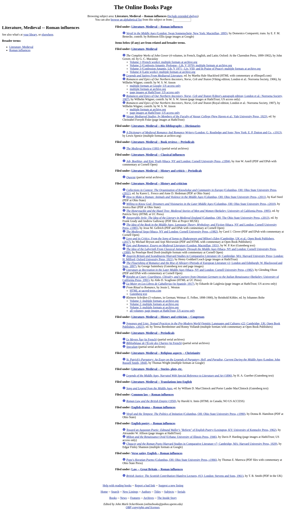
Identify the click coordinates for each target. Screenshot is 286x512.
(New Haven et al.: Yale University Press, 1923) (196, 116)
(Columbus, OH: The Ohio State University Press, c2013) (197, 217)
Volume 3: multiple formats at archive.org (154, 307)
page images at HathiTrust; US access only (155, 92)
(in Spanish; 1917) (160, 283)
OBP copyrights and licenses (142, 507)
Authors (146, 491)
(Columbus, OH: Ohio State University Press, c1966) (171, 459)
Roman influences (19, 50)
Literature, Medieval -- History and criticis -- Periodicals (166, 170)
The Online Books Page (143, 7)
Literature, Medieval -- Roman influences (157, 26)
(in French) (141, 339)
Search (115, 491)
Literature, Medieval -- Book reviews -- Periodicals (162, 141)
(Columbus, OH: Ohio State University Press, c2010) (201, 203)
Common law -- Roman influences (152, 394)
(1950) (151, 401)
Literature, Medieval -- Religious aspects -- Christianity (165, 353)
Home (104, 491)
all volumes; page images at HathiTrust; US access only (162, 310)
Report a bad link (145, 485)
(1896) (179, 375)
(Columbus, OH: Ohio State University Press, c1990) (185, 413)
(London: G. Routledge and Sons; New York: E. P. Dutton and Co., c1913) (203, 132)
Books (113, 497)
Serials (181, 491)
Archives (148, 497)
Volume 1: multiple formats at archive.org (154, 300)
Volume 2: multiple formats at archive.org (154, 304)
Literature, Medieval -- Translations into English (161, 381)
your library (30, 34)
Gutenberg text (138, 293)
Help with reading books (117, 485)
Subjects (169, 491)
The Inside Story (167, 497)
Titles (157, 491)
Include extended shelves (183, 16)
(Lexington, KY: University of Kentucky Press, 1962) (201, 429)
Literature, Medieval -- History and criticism (159, 183)
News (123, 497)
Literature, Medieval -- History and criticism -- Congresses (167, 316)
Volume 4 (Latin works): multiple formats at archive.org (162, 71)
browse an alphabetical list (126, 19)
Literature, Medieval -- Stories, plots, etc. (156, 369)
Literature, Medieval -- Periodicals (152, 332)
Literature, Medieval (21, 46)
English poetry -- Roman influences (153, 423)
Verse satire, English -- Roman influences (156, 453)
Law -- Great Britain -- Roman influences (157, 469)
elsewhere (47, 34)
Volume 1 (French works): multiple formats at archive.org (163, 62)
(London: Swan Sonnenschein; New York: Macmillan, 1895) (176, 33)
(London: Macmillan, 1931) (172, 245)
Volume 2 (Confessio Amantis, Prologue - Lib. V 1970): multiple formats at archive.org (181, 65)
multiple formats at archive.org (148, 89)
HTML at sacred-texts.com (145, 290)
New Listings (130, 491)
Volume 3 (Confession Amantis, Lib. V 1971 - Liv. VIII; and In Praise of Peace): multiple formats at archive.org (195, 68)
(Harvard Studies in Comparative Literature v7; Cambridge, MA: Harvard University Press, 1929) (201, 443)
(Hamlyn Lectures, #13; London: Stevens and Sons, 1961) (185, 475)
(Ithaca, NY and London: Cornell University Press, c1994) (178, 161)
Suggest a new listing (171, 485)
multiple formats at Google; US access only (155, 85)
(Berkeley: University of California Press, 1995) (198, 210)
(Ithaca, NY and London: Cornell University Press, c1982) (172, 231)
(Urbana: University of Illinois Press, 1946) (171, 436)
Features (135, 497)
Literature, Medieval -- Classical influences (158, 154)
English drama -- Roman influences (153, 407)
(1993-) (143, 148)
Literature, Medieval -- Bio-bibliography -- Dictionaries (165, 125)
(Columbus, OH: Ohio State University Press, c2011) (196, 196)
